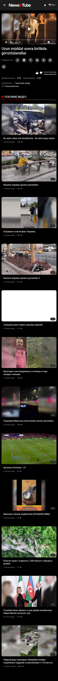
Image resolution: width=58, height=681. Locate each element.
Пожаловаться (10, 86)
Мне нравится (37, 73)
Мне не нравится (41, 73)
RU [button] (52, 5)
